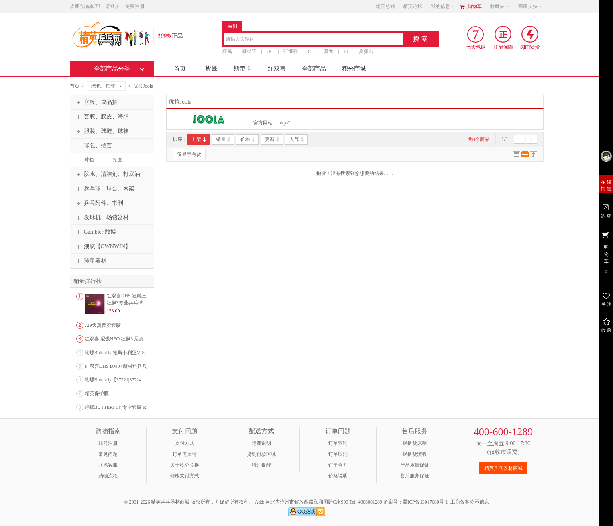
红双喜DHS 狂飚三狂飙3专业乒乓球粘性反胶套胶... (127, 303)
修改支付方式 (184, 476)
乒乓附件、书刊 (98, 203)
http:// (284, 123)
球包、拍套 (106, 86)
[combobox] (313, 40)
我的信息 (443, 6)
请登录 (112, 6)
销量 (224, 139)
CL (311, 51)
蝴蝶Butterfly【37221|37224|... (115, 380)
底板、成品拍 (96, 102)
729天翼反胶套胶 (103, 325)
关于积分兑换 (184, 465)
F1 (346, 51)
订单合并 (338, 465)
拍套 (117, 160)
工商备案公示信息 (469, 502)
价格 (248, 139)
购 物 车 (606, 252)
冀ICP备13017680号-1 (425, 502)
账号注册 (108, 443)
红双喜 (277, 68)
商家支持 (530, 6)
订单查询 (338, 443)
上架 (199, 139)
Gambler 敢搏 (95, 232)
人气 (297, 139)
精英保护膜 (97, 393)
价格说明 (338, 476)
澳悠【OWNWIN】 (102, 246)
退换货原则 (415, 443)
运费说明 (261, 443)
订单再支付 (185, 454)
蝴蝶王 (249, 51)
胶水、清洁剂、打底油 (107, 174)
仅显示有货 (189, 154)
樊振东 (365, 51)
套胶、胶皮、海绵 (101, 117)
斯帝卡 (243, 68)
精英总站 (385, 6)
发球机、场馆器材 (101, 217)
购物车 (474, 6)
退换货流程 (415, 454)
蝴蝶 (212, 68)
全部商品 (314, 68)
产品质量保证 (414, 465)
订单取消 (338, 454)
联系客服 (108, 465)
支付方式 (184, 443)
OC (270, 51)
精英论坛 (412, 6)
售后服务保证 (414, 476)
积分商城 (354, 68)
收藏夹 (499, 6)
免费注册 (135, 6)
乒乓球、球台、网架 (104, 189)
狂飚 (227, 51)
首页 (180, 68)
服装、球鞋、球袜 (101, 131)
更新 (273, 139)
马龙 (329, 51)
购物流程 (108, 476)
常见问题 (108, 454)
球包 (89, 160)
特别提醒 (261, 465)
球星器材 (90, 261)
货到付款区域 (261, 454)
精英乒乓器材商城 (503, 468)
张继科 (290, 51)
